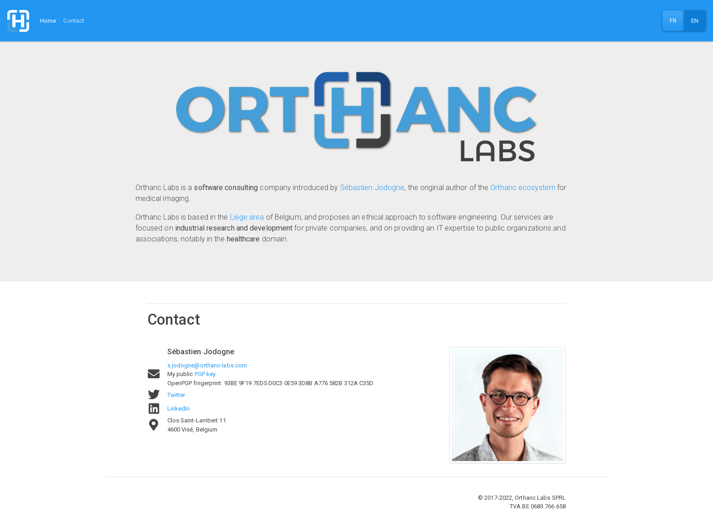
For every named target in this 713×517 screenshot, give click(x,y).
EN (694, 20)
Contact (73, 20)
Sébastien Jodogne (372, 187)
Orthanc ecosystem (522, 187)
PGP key (205, 374)
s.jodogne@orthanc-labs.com (207, 365)
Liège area (247, 217)
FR (673, 20)
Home (48, 20)
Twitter (176, 395)
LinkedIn (178, 408)
